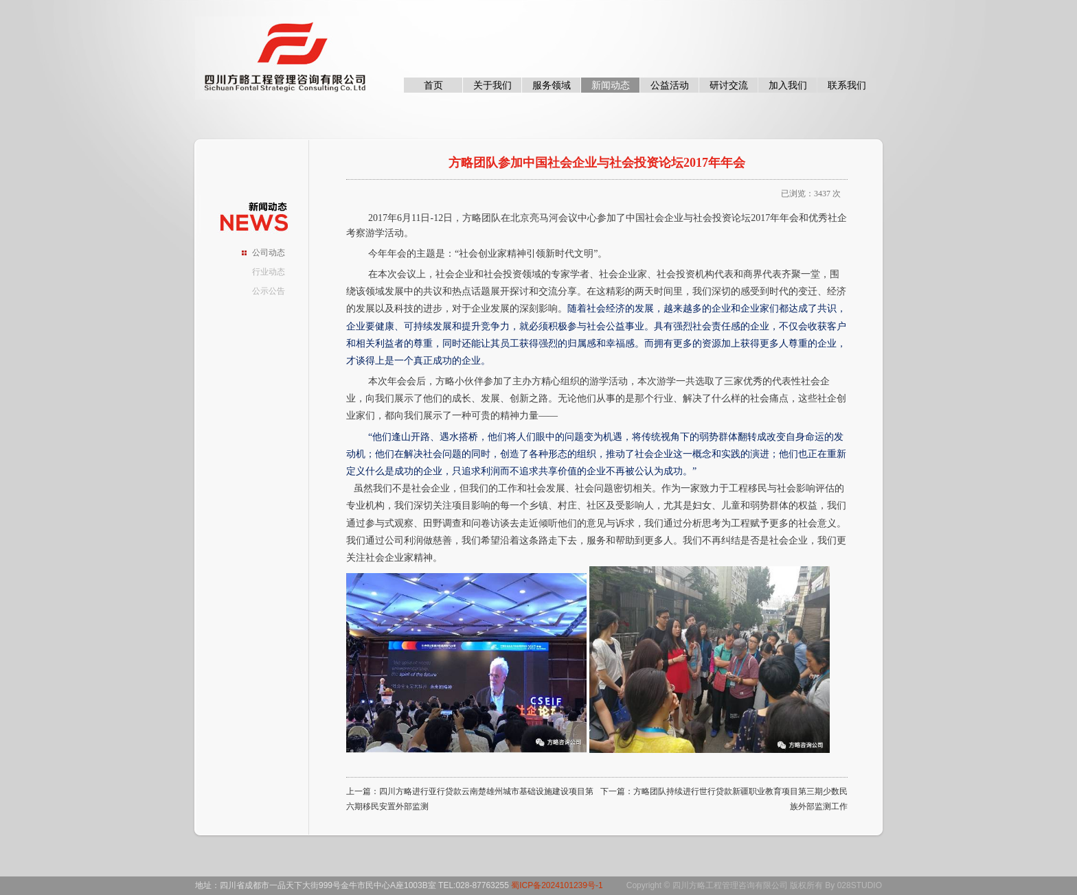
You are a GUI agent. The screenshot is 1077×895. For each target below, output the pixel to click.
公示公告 (268, 291)
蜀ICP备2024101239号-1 (556, 885)
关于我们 (492, 85)
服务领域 (551, 85)
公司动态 (268, 252)
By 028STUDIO (853, 885)
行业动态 (268, 272)
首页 (433, 85)
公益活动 (669, 85)
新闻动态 (610, 85)
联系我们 (847, 85)
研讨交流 (729, 85)
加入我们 (788, 85)
